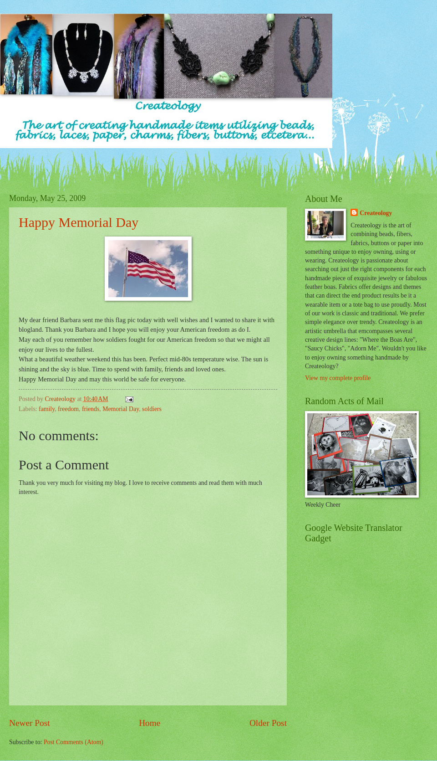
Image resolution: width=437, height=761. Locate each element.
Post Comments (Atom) (73, 742)
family (47, 409)
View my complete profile (338, 378)
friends (90, 409)
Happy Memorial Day (78, 222)
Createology (376, 213)
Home (149, 723)
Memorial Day (120, 409)
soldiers (152, 409)
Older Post (268, 723)
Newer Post (29, 723)
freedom (68, 409)
